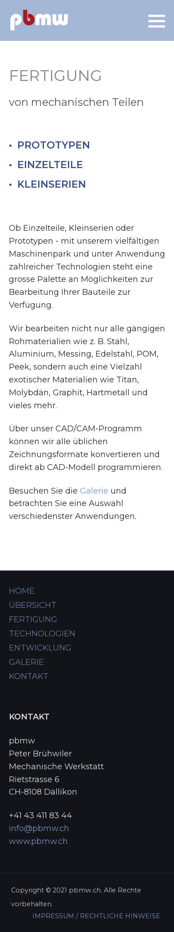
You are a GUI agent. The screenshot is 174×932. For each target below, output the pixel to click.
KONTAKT (28, 676)
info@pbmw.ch (39, 828)
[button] (156, 21)
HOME (22, 591)
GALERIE (26, 662)
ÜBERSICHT (32, 605)
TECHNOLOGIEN (42, 634)
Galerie (94, 491)
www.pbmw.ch (38, 841)
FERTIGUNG (33, 619)
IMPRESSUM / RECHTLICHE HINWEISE (96, 916)
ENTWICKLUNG (40, 648)
